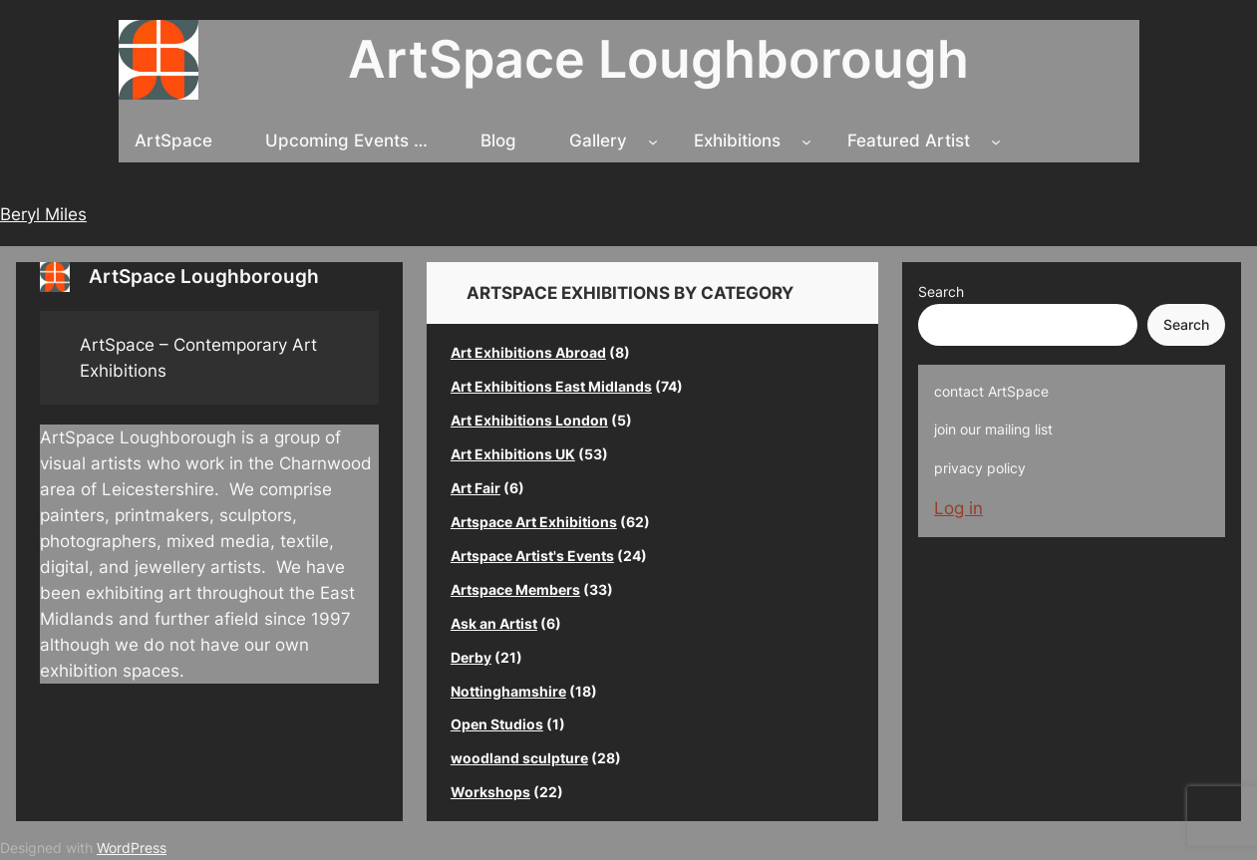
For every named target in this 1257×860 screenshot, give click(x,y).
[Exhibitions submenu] (806, 140)
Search (941, 291)
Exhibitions (737, 140)
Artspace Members (515, 589)
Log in (958, 508)
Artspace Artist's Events (532, 555)
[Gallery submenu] (653, 140)
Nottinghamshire (508, 691)
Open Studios (497, 724)
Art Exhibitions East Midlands (551, 386)
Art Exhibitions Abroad (528, 352)
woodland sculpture (519, 757)
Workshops (490, 791)
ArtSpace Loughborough (658, 59)
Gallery (598, 140)
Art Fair (475, 487)
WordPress (131, 847)
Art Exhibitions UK (513, 453)
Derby (471, 657)
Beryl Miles (43, 214)
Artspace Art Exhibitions (534, 521)
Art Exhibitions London (529, 420)
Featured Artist (908, 140)
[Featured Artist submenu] (996, 140)
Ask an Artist (494, 623)
